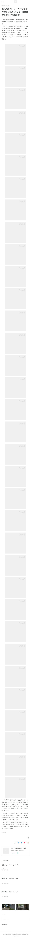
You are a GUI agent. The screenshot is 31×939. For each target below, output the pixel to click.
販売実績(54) (4, 832)
